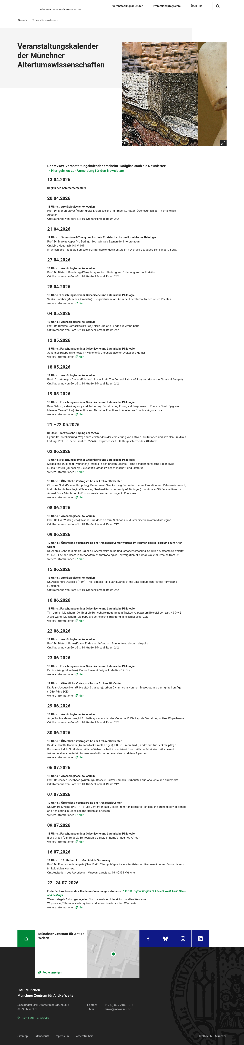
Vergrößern (223, 143)
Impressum (62, 1036)
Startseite (22, 20)
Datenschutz (41, 1036)
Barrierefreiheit (84, 1036)
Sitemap (22, 1036)
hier (81, 303)
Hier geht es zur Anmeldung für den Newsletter (87, 171)
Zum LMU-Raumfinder (35, 1018)
